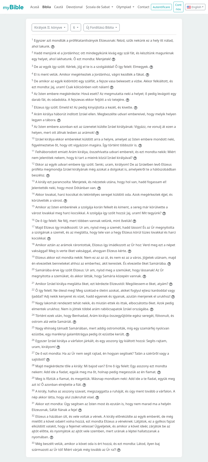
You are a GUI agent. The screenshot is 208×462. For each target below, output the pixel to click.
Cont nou (178, 7)
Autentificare (161, 7)
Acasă (34, 7)
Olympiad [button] (124, 7)
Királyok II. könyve (48, 27)
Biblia (46, 7)
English (194, 7)
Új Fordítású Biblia (100, 27)
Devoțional (74, 7)
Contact (143, 7)
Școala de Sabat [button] (98, 7)
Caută (58, 7)
